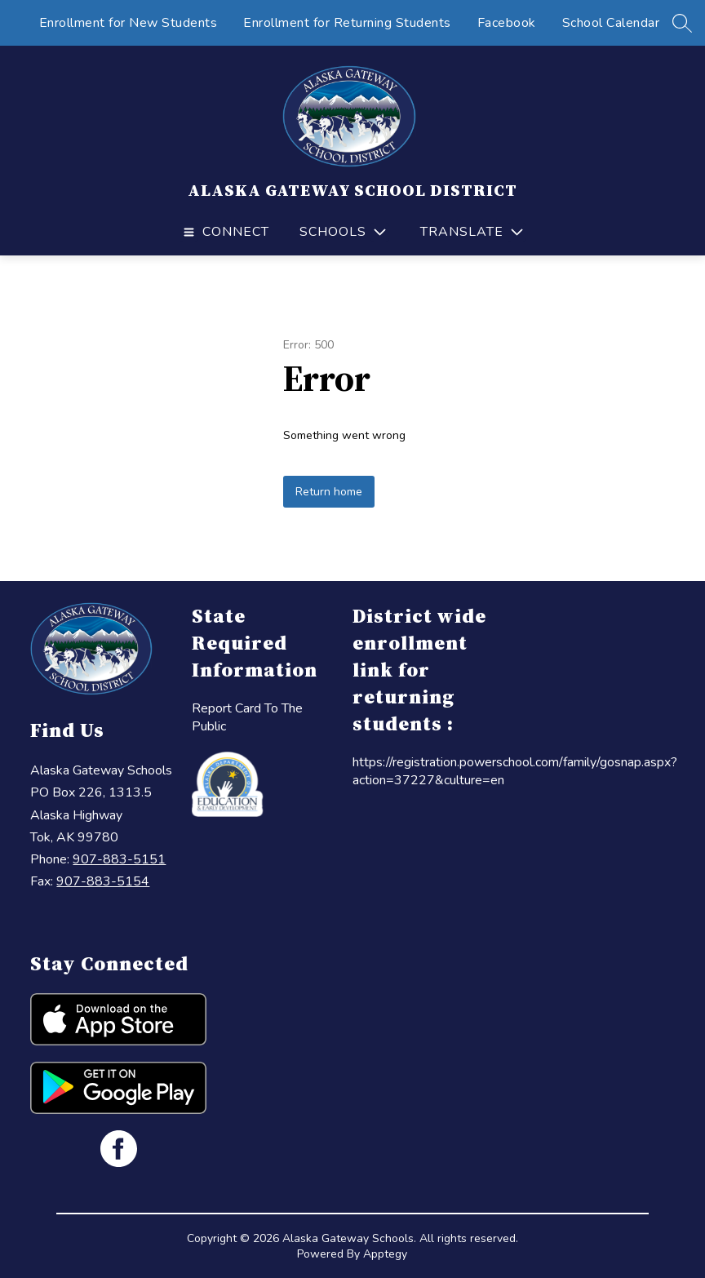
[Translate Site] (471, 232)
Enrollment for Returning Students (347, 23)
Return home (328, 491)
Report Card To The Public (247, 717)
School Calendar (611, 23)
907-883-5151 (119, 859)
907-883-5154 (102, 881)
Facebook (506, 23)
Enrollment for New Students (128, 23)
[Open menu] (224, 232)
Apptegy (385, 1254)
